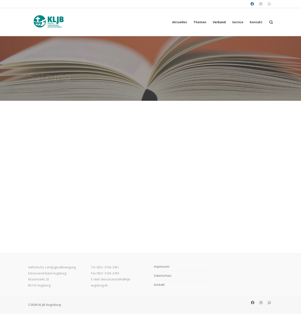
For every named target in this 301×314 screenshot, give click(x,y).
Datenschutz (162, 276)
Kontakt (159, 285)
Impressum (162, 266)
